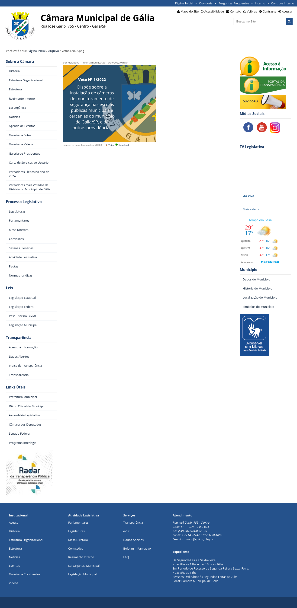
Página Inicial (184, 3)
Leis (9, 288)
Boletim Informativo (137, 548)
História (14, 531)
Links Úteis (16, 387)
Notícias (14, 557)
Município (248, 269)
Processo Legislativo (24, 201)
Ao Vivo (248, 196)
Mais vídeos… (252, 209)
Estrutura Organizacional (26, 540)
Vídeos (13, 583)
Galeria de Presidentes (24, 574)
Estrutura (15, 548)
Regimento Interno (81, 557)
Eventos (14, 565)
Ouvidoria (206, 3)
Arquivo (53, 51)
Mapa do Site (190, 11)
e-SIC (126, 531)
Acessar (287, 11)
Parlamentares (78, 522)
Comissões (75, 548)
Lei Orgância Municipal (84, 565)
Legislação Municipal (82, 574)
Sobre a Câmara (20, 61)
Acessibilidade (214, 11)
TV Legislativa (252, 146)
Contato (235, 11)
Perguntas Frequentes (234, 3)
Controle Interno (282, 3)
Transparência (19, 337)
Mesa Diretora (78, 540)
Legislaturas (76, 531)
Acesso (13, 522)
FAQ (126, 557)
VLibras (252, 11)
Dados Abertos (133, 540)
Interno (260, 3)
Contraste (269, 11)
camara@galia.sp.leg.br (197, 539)
